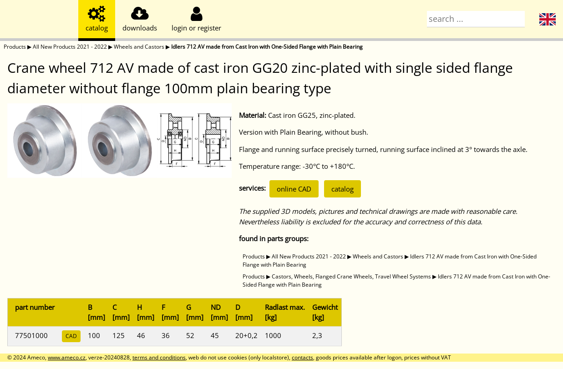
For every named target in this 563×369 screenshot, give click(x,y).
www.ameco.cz (67, 357)
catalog (342, 188)
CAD (71, 336)
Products (15, 47)
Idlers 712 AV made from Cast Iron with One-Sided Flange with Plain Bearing (267, 47)
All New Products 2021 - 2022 (70, 47)
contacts (302, 357)
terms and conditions (159, 357)
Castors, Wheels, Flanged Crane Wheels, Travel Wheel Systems (351, 276)
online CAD (294, 188)
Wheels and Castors (139, 47)
